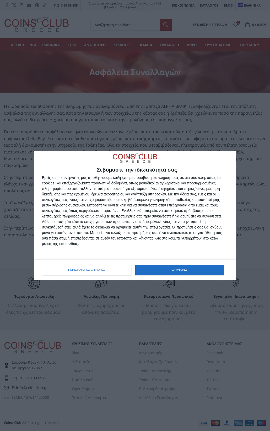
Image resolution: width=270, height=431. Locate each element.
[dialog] (135, 215)
